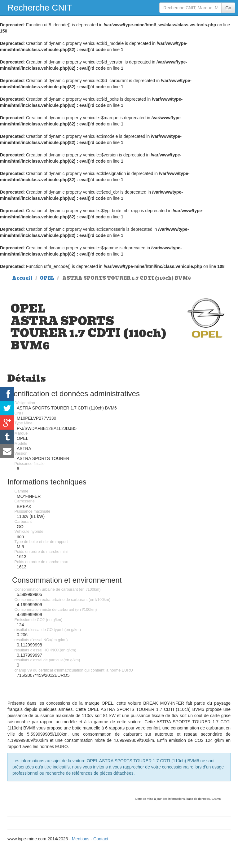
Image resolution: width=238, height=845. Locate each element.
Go (228, 7)
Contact (100, 838)
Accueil (22, 278)
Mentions (81, 838)
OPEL (47, 278)
